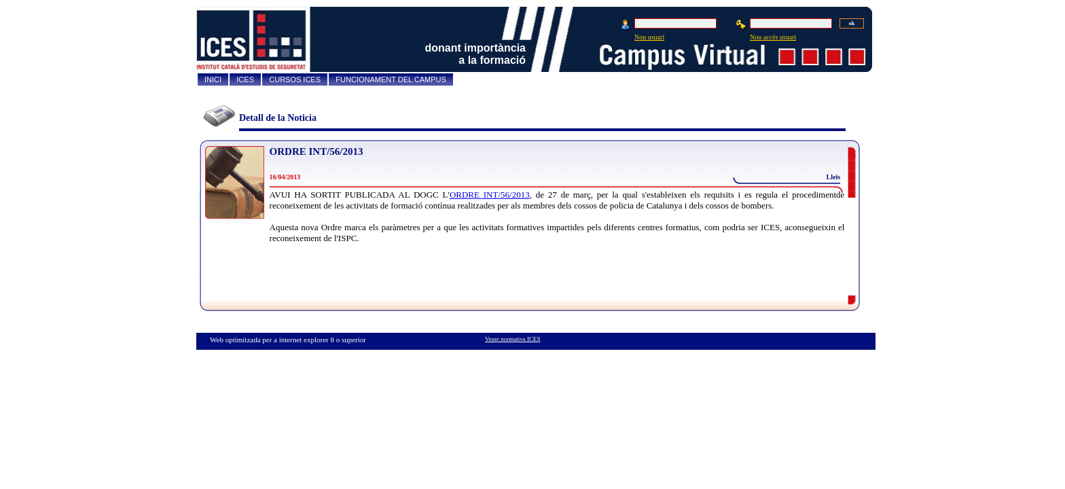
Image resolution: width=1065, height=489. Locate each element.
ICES (245, 79)
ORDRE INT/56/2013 (316, 151)
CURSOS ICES (295, 79)
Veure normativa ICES (512, 339)
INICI (212, 79)
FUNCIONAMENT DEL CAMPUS (391, 79)
